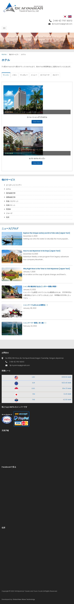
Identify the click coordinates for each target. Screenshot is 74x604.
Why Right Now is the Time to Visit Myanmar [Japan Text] (46, 269)
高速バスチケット (12, 201)
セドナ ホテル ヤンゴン (37, 158)
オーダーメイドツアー (14, 185)
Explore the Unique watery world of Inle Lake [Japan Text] (46, 233)
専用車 (8, 209)
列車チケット (10, 205)
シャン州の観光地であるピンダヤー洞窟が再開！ (40, 286)
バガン (14, 75)
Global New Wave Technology (24, 599)
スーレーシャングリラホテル (37, 117)
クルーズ (9, 213)
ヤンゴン (6, 75)
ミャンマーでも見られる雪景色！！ (35, 305)
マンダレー (24, 75)
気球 (7, 217)
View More (37, 122)
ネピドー (56, 75)
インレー (34, 75)
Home (4, 54)
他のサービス (13, 54)
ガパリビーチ (45, 75)
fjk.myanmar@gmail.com (62, 24)
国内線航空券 (10, 193)
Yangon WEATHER (37, 443)
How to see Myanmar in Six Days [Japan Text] (41, 251)
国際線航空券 (10, 197)
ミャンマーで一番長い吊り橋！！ (35, 323)
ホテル (8, 189)
